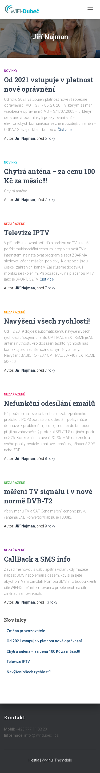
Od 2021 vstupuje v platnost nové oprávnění (44, 641)
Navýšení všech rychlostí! (47, 321)
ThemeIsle (63, 760)
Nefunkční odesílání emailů (49, 403)
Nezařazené (14, 224)
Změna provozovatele (26, 631)
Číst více (64, 129)
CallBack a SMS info (37, 559)
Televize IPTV (27, 232)
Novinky (10, 71)
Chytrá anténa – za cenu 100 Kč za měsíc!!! (43, 651)
